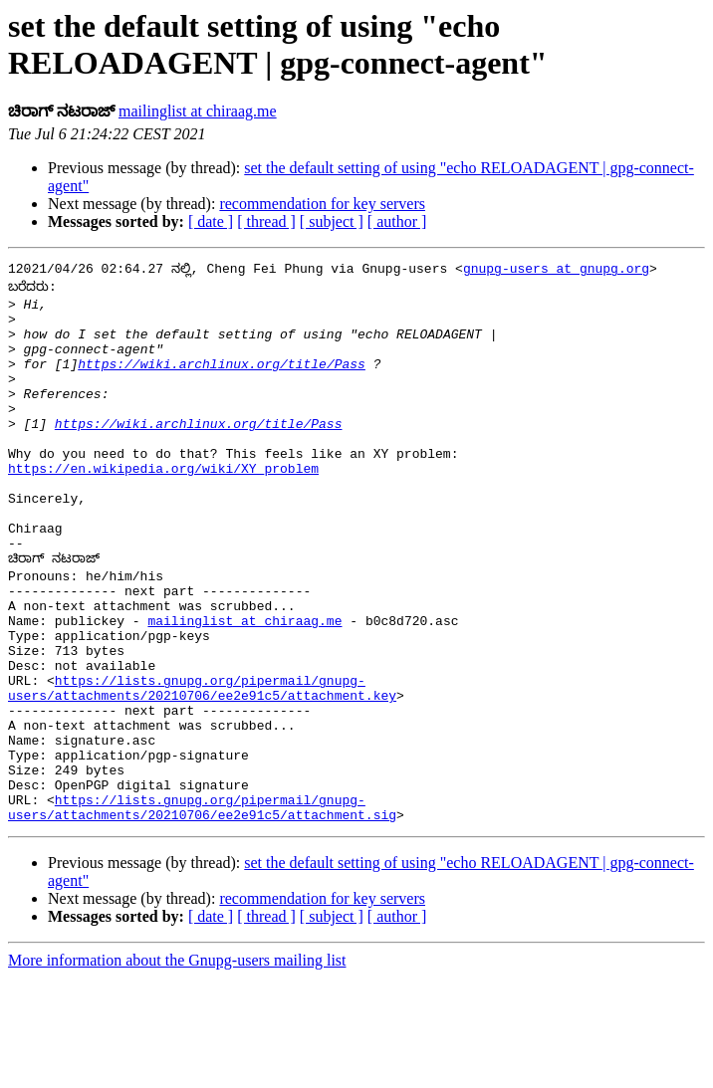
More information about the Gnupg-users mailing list (177, 1070)
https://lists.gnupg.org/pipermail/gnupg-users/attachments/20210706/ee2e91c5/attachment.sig (202, 916)
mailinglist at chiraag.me (198, 111)
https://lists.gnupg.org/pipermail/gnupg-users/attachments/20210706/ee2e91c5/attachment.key (202, 772)
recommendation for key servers (322, 203)
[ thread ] (266, 221)
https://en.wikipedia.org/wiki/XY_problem (163, 510)
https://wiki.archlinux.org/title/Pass (221, 384)
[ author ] (397, 221)
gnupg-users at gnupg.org (556, 271)
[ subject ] (331, 221)
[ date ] (210, 221)
